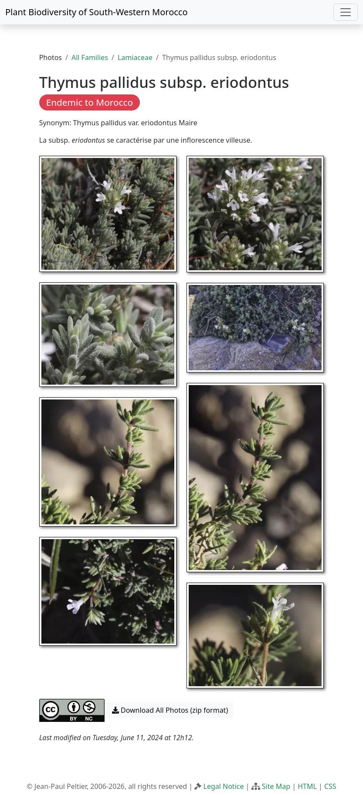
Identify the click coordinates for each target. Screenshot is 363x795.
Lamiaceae (135, 57)
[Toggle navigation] (345, 12)
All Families (89, 57)
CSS (330, 786)
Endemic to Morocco (89, 102)
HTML (307, 786)
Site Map (276, 786)
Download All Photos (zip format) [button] (170, 710)
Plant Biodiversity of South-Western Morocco (96, 12)
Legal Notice (224, 786)
